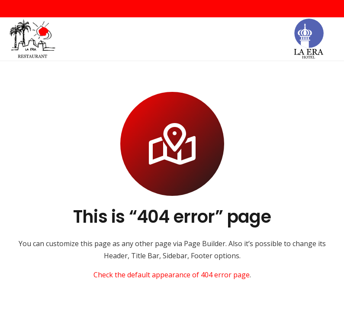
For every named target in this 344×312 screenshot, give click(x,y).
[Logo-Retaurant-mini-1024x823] (32, 39)
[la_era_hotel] (308, 39)
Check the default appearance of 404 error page (171, 275)
